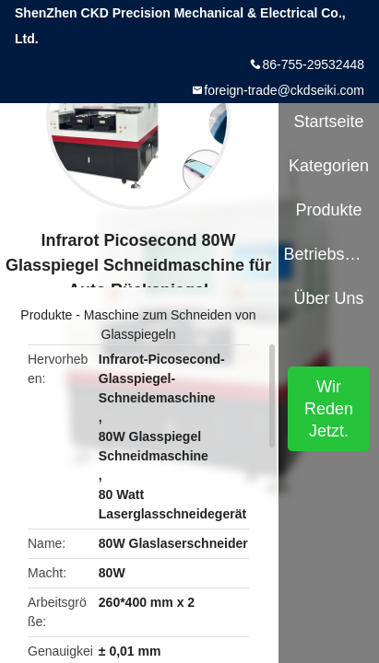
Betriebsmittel (328, 254)
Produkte (46, 315)
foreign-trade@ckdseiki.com (284, 90)
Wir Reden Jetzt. (328, 409)
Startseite (329, 121)
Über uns (329, 298)
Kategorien (329, 166)
